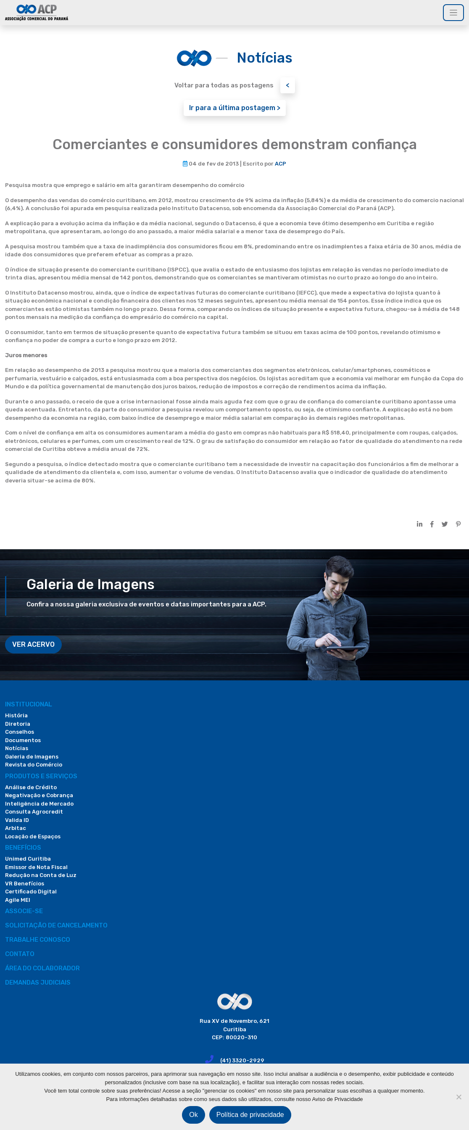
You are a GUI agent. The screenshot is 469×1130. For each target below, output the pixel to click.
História (16, 715)
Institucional (28, 704)
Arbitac (15, 828)
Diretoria (17, 724)
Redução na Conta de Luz (40, 875)
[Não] (458, 1097)
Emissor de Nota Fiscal (36, 867)
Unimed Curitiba (28, 859)
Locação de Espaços (33, 836)
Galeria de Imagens (31, 756)
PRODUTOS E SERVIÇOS (41, 776)
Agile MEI (17, 900)
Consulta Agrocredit (34, 812)
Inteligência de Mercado (39, 804)
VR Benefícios (24, 883)
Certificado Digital (31, 891)
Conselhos (19, 732)
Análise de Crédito (31, 787)
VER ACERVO (33, 644)
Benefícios (23, 847)
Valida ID (17, 820)
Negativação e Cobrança (39, 795)
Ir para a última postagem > (234, 108)
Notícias (16, 748)
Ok (193, 1114)
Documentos (23, 740)
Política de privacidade (250, 1114)
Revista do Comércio (33, 764)
